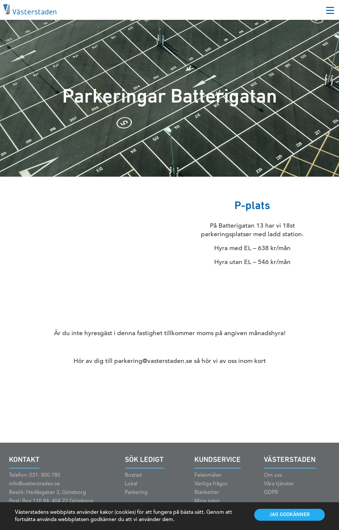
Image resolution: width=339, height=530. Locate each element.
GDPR (271, 497)
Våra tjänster (279, 488)
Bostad (133, 479)
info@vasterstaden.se (34, 488)
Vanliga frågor (211, 488)
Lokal (131, 488)
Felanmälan (207, 479)
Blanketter (206, 497)
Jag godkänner (289, 514)
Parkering (136, 497)
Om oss (273, 479)
